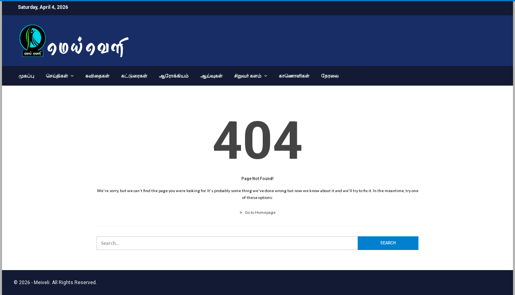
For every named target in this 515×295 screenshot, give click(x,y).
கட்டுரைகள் (134, 76)
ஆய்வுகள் (211, 76)
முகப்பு (26, 76)
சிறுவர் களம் (248, 76)
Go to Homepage (258, 212)
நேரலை (330, 76)
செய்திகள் (57, 76)
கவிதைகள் (97, 76)
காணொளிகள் (294, 76)
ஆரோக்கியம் (174, 76)
